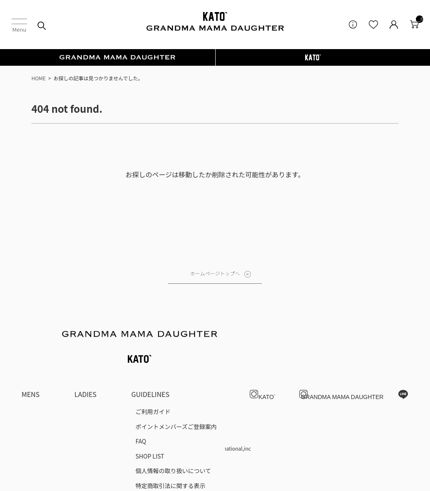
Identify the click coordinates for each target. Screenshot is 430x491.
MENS (31, 369)
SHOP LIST (149, 431)
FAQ (140, 416)
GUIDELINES (150, 369)
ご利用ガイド (152, 386)
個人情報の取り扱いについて (173, 445)
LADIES (86, 369)
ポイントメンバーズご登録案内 (175, 401)
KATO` (264, 369)
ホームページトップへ (215, 273)
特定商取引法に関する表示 (170, 460)
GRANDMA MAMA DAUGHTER (342, 369)
